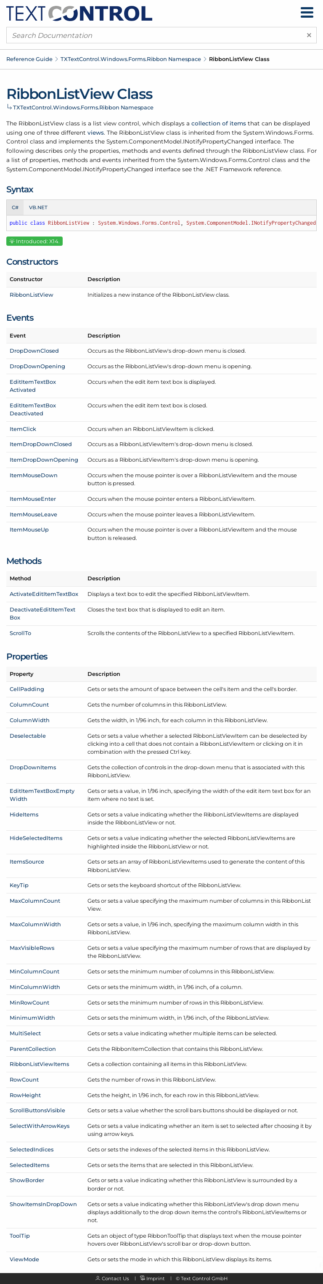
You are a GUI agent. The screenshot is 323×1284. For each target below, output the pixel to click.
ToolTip (20, 1235)
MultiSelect (25, 1033)
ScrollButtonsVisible (37, 1110)
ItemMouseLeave (33, 514)
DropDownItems (33, 767)
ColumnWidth (30, 720)
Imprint (155, 1278)
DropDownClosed (34, 350)
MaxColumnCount (35, 900)
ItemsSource (27, 861)
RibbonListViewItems (39, 1064)
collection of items (218, 123)
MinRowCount (29, 1002)
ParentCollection (33, 1048)
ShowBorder (27, 1180)
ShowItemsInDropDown (43, 1204)
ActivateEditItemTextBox (44, 593)
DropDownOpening (37, 366)
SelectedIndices (31, 1149)
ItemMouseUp (29, 529)
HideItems (24, 814)
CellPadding (27, 689)
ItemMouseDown (34, 475)
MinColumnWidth (35, 987)
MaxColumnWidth (35, 924)
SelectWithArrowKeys (39, 1125)
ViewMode (24, 1259)
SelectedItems (29, 1165)
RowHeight (25, 1095)
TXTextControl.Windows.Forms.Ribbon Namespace (131, 59)
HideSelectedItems (36, 838)
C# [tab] (15, 207)
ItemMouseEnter (33, 498)
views (95, 132)
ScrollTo (20, 633)
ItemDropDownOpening (44, 459)
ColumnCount (29, 704)
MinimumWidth (32, 1017)
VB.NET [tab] (38, 207)
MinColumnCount (34, 971)
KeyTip (19, 885)
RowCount (24, 1079)
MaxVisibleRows (32, 947)
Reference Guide (29, 59)
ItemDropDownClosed (41, 444)
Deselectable (28, 735)
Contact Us (115, 1278)
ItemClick (23, 428)
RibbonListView (31, 294)
